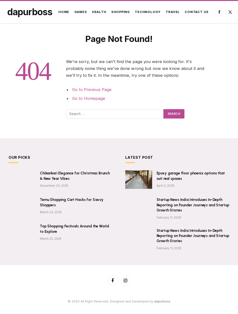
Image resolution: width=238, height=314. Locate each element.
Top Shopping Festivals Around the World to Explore (74, 229)
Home (63, 12)
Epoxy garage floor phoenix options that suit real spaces (191, 176)
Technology (148, 12)
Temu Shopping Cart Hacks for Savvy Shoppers (71, 202)
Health (99, 12)
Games (80, 12)
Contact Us (197, 12)
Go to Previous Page (92, 89)
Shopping (120, 12)
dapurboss (162, 301)
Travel (173, 12)
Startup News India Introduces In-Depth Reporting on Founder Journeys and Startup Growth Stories (193, 204)
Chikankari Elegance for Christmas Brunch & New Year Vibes (75, 176)
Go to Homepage (88, 98)
